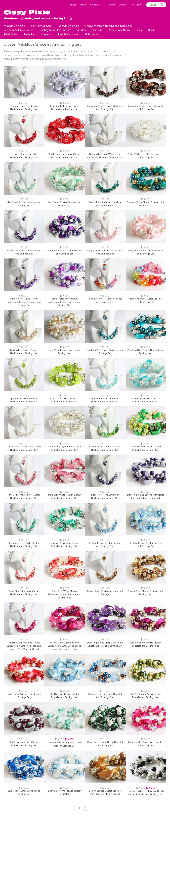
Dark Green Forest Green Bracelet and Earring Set (105, 744)
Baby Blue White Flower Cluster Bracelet (64, 792)
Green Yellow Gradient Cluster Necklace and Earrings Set (105, 448)
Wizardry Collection (14, 25)
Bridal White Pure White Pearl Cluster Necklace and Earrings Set (105, 156)
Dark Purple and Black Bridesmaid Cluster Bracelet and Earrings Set (105, 644)
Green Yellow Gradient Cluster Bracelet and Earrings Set (145, 448)
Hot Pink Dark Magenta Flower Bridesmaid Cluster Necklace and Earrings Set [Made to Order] (24, 645)
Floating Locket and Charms (55, 30)
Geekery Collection (69, 25)
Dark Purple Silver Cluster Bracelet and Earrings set (64, 252)
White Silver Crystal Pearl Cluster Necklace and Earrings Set (24, 448)
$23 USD (105, 691)
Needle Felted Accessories (18, 30)
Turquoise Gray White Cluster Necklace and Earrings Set (24, 545)
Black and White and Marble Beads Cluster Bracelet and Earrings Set (145, 793)
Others (151, 30)
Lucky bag (29, 34)
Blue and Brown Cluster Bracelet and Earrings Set (105, 696)
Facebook (95, 4)
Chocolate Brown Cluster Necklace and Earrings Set (105, 108)
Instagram (109, 4)
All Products (91, 34)
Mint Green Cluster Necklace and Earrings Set (24, 204)
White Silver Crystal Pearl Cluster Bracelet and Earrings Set (64, 448)
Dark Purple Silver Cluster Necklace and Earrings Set (24, 252)
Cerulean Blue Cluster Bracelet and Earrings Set (145, 352)
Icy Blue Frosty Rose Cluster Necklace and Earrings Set (105, 400)
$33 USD (105, 151)
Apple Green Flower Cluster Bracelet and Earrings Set (64, 400)
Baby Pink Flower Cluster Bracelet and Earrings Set (145, 252)
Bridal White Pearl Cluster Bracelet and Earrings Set (146, 156)
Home (73, 4)
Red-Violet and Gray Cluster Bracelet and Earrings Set (23, 744)
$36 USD (24, 103)
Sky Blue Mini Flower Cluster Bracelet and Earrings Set (64, 696)
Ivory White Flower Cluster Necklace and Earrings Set (24, 352)
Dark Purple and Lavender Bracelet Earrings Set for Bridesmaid (145, 496)
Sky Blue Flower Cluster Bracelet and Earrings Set (145, 545)
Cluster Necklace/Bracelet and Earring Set (108, 25)
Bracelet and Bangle (119, 30)
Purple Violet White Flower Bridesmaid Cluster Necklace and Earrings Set (24, 301)
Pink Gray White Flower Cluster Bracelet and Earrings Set (64, 496)
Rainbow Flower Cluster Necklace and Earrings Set (105, 300)
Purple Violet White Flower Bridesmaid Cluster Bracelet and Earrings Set (64, 301)
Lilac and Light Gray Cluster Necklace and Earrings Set (24, 108)
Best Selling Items (68, 34)
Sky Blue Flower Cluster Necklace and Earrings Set (105, 545)
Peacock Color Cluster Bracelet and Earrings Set (145, 204)
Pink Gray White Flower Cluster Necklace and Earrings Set (24, 496)
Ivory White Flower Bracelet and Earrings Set (64, 352)
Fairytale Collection (41, 25)
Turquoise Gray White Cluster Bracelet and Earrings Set (64, 545)
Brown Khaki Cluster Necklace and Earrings (105, 593)
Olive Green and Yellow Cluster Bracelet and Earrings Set (145, 696)
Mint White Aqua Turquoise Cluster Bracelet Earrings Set (64, 744)
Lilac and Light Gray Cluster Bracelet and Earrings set (64, 108)
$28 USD (64, 103)
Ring (139, 30)
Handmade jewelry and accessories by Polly (38, 18)
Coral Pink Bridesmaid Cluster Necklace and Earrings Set (24, 593)
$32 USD (24, 347)
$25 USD (145, 199)
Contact (123, 4)
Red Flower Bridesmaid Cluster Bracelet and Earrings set (64, 156)
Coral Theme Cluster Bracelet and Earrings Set (23, 696)
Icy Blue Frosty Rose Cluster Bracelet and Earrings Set (145, 400)
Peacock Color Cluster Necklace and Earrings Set (105, 204)
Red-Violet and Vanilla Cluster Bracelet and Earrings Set (145, 644)
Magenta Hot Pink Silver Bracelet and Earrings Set (145, 744)
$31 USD (105, 199)
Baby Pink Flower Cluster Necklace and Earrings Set (105, 252)
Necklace (82, 30)
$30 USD (105, 443)
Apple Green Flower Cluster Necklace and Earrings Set (24, 400)
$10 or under (11, 34)
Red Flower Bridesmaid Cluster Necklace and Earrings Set (24, 156)
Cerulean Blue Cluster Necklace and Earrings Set (105, 352)
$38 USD (105, 295)
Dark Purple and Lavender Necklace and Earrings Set (105, 496)
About (83, 4)
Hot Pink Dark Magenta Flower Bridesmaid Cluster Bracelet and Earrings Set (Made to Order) (64, 645)
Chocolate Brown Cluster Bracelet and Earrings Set (145, 108)
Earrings (97, 30)
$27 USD (145, 151)
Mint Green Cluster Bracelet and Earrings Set (64, 204)
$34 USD (24, 151)
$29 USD (64, 295)
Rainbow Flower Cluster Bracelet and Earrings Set (145, 300)
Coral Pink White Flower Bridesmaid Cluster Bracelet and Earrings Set (64, 594)
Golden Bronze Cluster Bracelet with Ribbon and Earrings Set (105, 792)
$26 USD (145, 103)
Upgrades (47, 34)
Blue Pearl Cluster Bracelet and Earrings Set (24, 792)
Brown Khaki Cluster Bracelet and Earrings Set (145, 593)
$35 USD (24, 295)
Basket (137, 4)
